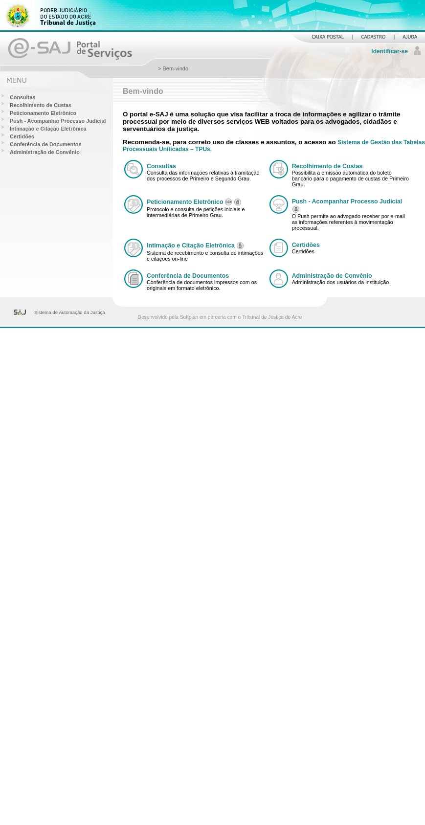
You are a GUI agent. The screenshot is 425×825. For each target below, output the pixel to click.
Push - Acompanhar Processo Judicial (58, 121)
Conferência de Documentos (45, 144)
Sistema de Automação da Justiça (69, 312)
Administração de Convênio (45, 152)
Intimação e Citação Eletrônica (48, 129)
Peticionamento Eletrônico (43, 113)
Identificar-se (389, 51)
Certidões (22, 136)
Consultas (22, 97)
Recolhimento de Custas (40, 105)
